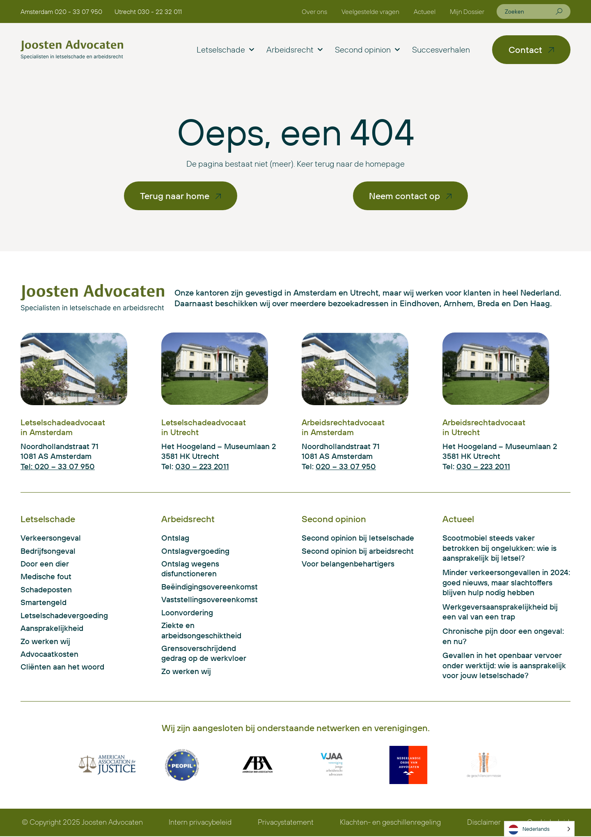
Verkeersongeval (51, 538)
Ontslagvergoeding (195, 551)
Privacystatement (286, 823)
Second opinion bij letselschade (358, 538)
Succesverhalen (441, 49)
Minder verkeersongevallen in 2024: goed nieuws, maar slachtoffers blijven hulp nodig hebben (506, 583)
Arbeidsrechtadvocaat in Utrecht (483, 427)
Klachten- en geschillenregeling (390, 823)
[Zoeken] (559, 11)
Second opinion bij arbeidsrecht (358, 551)
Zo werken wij (45, 642)
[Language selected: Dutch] (539, 829)
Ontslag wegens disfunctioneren (190, 569)
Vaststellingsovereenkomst (205, 600)
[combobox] (530, 11)
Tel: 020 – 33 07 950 (58, 466)
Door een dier (45, 564)
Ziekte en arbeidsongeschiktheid (201, 631)
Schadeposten (46, 590)
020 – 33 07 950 (346, 466)
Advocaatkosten (49, 655)
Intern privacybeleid (200, 823)
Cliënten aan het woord (62, 668)
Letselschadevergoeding (64, 616)
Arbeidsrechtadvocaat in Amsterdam (343, 427)
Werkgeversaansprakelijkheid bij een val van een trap (500, 612)
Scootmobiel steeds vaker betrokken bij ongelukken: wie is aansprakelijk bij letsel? (499, 548)
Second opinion (367, 49)
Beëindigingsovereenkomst (205, 587)
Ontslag (175, 538)
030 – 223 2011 (202, 466)
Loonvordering (187, 613)
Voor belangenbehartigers (348, 564)
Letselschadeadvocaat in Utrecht (203, 427)
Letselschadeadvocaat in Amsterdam (63, 427)
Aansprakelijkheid (52, 629)
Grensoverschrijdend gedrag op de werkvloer (203, 654)
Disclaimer (484, 823)
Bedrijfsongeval (48, 551)
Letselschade (225, 49)
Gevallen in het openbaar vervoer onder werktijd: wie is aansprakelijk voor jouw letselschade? (504, 666)
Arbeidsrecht (294, 49)
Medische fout (46, 577)
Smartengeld (43, 603)
